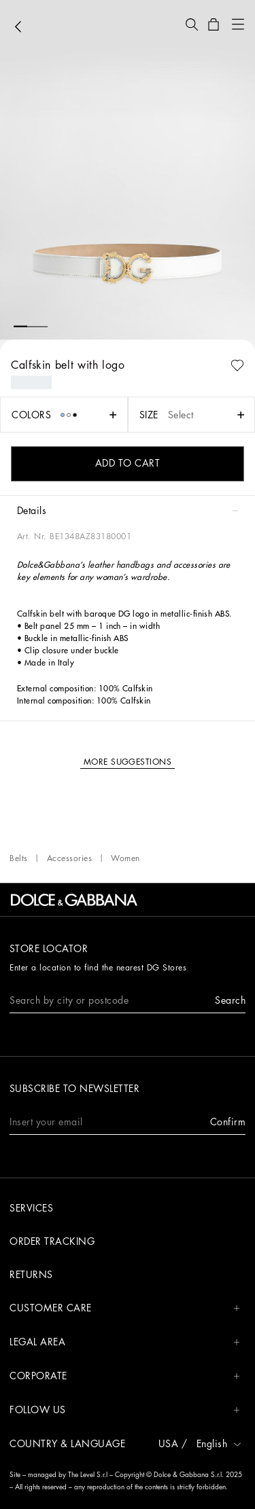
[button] (191, 24)
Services (31, 1208)
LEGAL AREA (125, 1342)
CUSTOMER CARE (125, 1308)
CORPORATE (125, 1376)
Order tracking (52, 1241)
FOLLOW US (125, 1410)
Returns (31, 1274)
